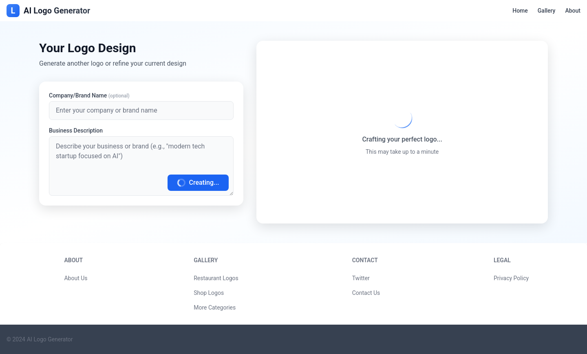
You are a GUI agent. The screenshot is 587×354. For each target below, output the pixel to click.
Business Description (76, 130)
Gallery (547, 10)
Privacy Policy (511, 278)
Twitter (361, 278)
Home (520, 10)
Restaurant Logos (216, 278)
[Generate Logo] (141, 166)
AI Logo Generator (50, 339)
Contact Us (366, 293)
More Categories (215, 307)
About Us (75, 278)
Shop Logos (209, 293)
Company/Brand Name (89, 95)
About (572, 10)
